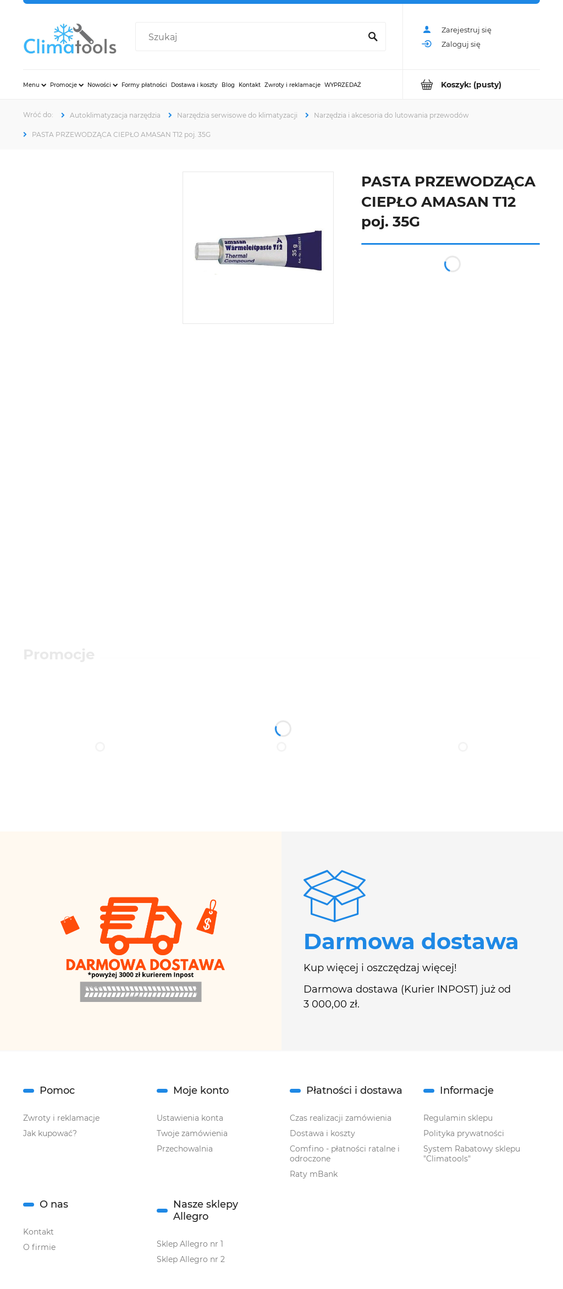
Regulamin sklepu (458, 1118)
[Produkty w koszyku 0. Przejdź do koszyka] (471, 84)
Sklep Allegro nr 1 (190, 1244)
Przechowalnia (185, 1149)
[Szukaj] (372, 37)
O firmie (39, 1247)
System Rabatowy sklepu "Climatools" (471, 1154)
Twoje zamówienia (192, 1133)
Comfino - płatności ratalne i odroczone (345, 1154)
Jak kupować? (50, 1133)
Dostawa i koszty (322, 1133)
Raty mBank (314, 1174)
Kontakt (38, 1232)
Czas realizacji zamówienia (340, 1118)
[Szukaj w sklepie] (250, 37)
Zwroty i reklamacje (61, 1118)
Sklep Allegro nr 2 (191, 1259)
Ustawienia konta (190, 1118)
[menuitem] (34, 84)
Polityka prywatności (463, 1133)
